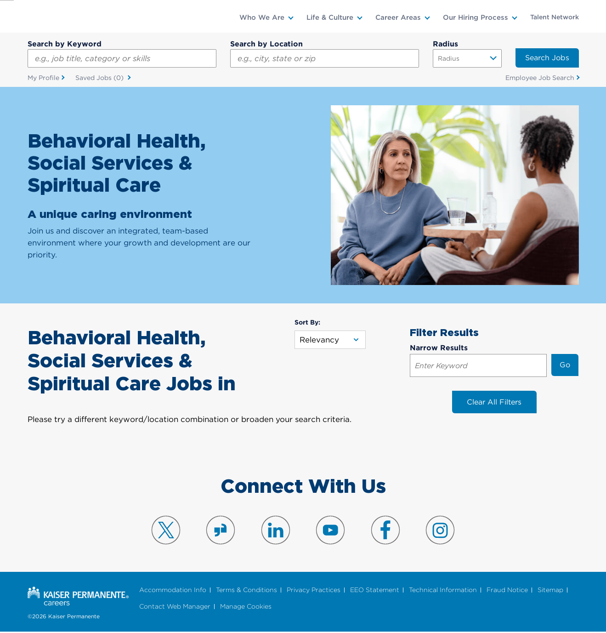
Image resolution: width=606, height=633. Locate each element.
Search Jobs (547, 57)
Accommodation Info (172, 590)
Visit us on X (166, 530)
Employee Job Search (539, 77)
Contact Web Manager (174, 607)
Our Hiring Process (475, 17)
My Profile (43, 77)
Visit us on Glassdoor (220, 530)
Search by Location (266, 44)
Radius (445, 44)
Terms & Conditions (246, 590)
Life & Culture (329, 17)
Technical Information (443, 590)
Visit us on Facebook (385, 530)
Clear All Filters (494, 402)
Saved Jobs (100, 78)
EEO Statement (374, 590)
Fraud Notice (507, 590)
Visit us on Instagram (440, 530)
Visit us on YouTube (330, 530)
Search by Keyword (65, 44)
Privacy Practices (313, 590)
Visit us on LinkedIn (275, 530)
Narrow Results (439, 348)
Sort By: (307, 322)
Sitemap (550, 590)
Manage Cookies (246, 607)
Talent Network (554, 17)
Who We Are (261, 17)
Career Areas (398, 17)
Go (565, 365)
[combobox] (324, 58)
